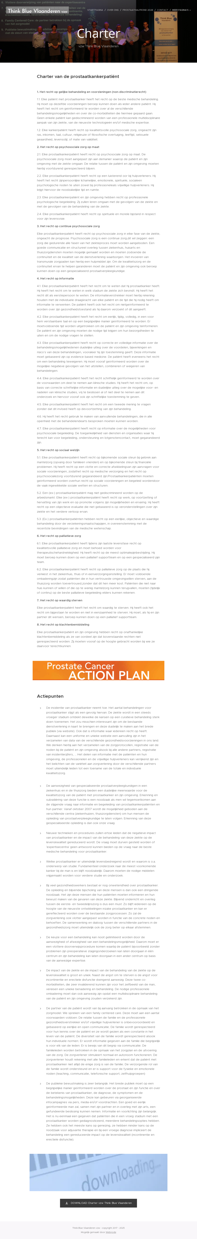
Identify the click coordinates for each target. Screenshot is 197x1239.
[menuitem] (96, 10)
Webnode (111, 1232)
